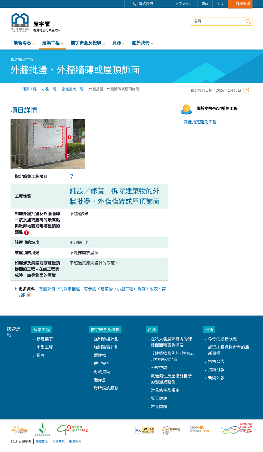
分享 (247, 90)
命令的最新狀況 (222, 338)
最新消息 (22, 43)
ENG (220, 4)
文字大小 (182, 4)
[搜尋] (221, 21)
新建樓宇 (44, 338)
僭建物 (100, 355)
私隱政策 (58, 441)
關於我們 (140, 43)
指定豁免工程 (72, 89)
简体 (205, 4)
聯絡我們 (146, 4)
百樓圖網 (243, 3)
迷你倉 (100, 379)
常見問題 (159, 406)
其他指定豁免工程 (200, 121)
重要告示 (42, 441)
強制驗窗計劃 (106, 347)
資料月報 (216, 369)
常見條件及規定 (165, 390)
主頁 (14, 89)
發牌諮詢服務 (106, 388)
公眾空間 (159, 367)
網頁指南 (75, 441)
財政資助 (102, 371)
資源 (116, 43)
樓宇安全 (102, 363)
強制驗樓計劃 (106, 338)
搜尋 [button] (247, 21)
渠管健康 (159, 398)
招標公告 (216, 361)
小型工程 (49, 89)
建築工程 (51, 43)
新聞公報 (216, 377)
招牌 (40, 355)
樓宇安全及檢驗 (86, 43)
